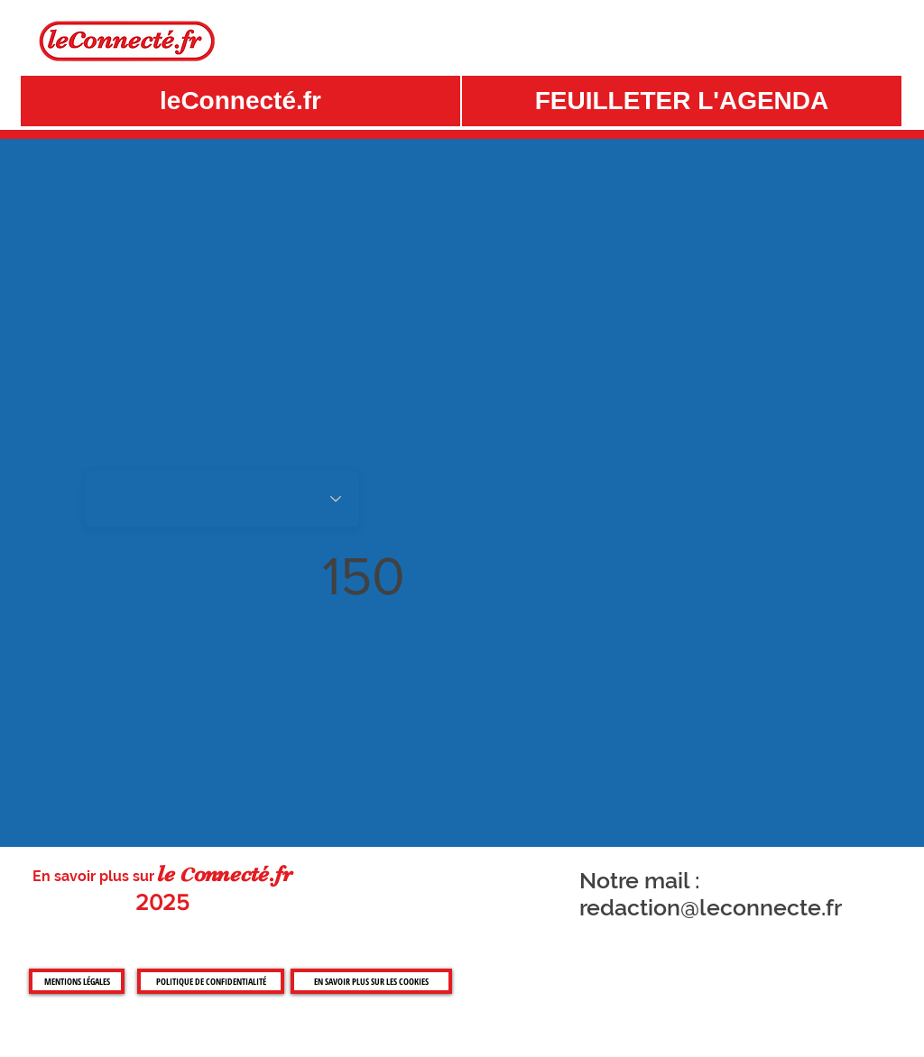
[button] (681, 101)
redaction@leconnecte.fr (710, 907)
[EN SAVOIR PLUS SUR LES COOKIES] (371, 981)
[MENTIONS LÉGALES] (77, 981)
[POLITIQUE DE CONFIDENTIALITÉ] (210, 981)
